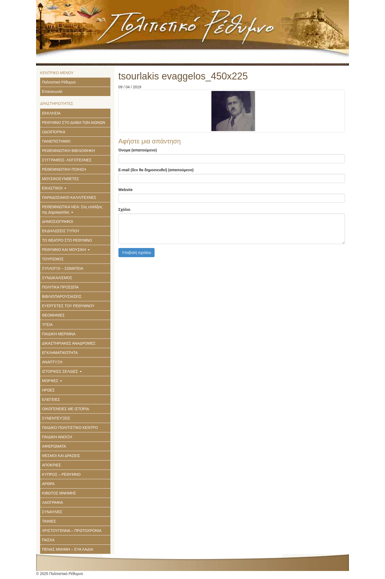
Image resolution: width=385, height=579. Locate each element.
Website (125, 190)
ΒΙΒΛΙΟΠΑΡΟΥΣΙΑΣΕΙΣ (62, 296)
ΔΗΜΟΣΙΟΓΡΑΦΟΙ (57, 221)
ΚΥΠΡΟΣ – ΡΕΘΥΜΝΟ (61, 474)
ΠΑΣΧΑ (48, 540)
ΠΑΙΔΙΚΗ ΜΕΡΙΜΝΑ (58, 334)
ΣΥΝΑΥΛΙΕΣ (52, 512)
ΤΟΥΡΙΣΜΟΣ (53, 259)
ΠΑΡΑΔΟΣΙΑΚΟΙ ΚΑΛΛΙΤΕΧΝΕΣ (69, 197)
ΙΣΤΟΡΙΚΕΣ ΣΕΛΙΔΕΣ (62, 371)
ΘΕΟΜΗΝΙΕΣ (53, 315)
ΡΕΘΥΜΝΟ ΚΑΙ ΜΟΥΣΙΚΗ (66, 249)
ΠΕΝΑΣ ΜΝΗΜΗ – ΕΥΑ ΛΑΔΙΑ (67, 549)
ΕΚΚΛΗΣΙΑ (51, 113)
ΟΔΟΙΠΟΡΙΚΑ (53, 132)
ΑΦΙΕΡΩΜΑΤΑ (54, 446)
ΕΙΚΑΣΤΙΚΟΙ (54, 188)
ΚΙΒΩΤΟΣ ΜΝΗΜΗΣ (59, 493)
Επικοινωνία (52, 91)
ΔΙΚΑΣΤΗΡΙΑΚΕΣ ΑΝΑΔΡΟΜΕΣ (68, 343)
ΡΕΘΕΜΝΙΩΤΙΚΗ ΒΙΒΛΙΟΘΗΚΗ (68, 150)
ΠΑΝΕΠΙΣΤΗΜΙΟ (56, 141)
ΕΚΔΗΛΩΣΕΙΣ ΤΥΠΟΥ (60, 231)
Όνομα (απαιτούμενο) (137, 150)
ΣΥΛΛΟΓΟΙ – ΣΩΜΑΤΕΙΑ (62, 268)
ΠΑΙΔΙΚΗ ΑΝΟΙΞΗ (57, 437)
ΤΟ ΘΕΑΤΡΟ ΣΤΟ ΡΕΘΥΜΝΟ (67, 240)
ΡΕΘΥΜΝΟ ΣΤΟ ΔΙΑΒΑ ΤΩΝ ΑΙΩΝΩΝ (73, 122)
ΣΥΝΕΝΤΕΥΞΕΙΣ (56, 418)
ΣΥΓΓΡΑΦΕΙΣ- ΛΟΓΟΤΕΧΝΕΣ (66, 160)
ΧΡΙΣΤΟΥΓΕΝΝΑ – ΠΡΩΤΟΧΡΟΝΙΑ (72, 530)
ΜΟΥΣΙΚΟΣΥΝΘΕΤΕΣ (60, 179)
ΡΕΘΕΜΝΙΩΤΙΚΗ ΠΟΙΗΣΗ (64, 169)
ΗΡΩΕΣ (48, 390)
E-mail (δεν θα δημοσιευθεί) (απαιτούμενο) (156, 170)
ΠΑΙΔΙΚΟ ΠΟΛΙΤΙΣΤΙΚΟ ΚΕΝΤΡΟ (70, 427)
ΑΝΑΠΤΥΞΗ (52, 362)
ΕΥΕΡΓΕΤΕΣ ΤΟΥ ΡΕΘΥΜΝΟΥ (68, 306)
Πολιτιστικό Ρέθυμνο (59, 82)
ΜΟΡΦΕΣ (52, 381)
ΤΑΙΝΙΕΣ (49, 521)
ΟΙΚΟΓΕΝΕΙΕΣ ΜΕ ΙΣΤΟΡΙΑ (65, 409)
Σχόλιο (124, 209)
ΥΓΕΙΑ (47, 324)
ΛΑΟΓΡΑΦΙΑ (52, 502)
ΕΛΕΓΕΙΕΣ (51, 399)
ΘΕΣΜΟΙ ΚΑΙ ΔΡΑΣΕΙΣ (61, 456)
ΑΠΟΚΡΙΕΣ (51, 465)
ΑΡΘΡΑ (48, 484)
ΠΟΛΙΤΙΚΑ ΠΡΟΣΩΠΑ (60, 287)
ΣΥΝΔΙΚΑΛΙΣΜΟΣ (57, 278)
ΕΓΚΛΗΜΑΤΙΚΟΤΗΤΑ (60, 353)
